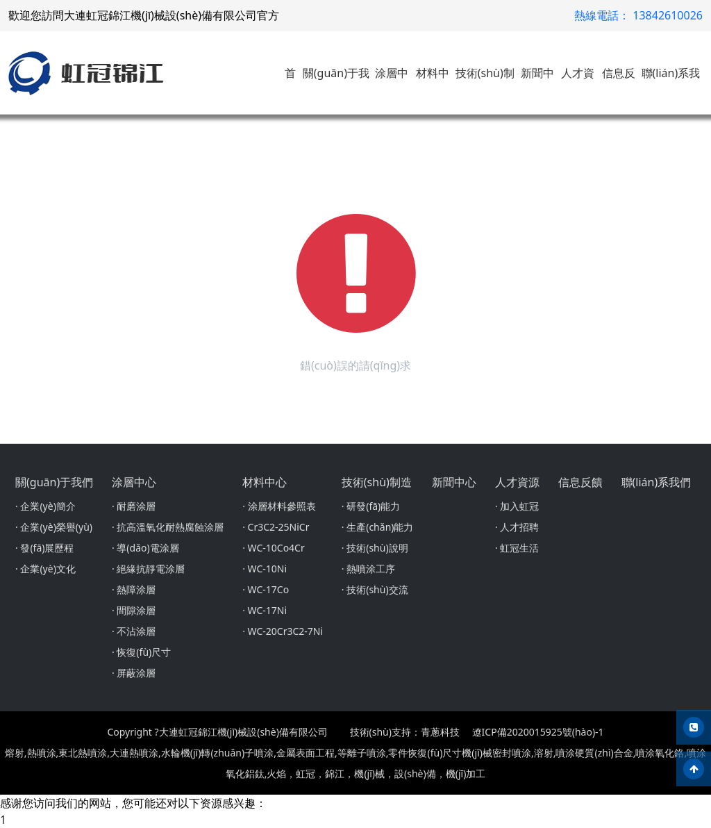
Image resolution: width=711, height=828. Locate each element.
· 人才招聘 (517, 526)
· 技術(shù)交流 (375, 589)
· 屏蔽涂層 (134, 672)
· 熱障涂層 (134, 589)
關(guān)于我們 (54, 482)
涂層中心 (134, 482)
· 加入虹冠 (517, 506)
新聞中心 (454, 482)
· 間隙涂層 (134, 610)
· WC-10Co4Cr (273, 547)
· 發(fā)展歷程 (44, 547)
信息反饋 (580, 482)
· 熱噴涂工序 (368, 568)
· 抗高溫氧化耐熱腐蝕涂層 (168, 526)
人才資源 (517, 482)
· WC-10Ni (264, 568)
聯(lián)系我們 (656, 482)
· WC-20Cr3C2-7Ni (282, 631)
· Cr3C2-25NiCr (275, 526)
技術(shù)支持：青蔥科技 (405, 731)
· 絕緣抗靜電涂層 (148, 568)
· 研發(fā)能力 (371, 506)
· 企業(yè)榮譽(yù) (53, 526)
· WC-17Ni (264, 610)
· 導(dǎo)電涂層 (145, 547)
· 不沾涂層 (134, 631)
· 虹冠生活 (517, 547)
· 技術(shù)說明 (375, 547)
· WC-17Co (265, 589)
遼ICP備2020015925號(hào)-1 (538, 731)
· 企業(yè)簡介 (45, 506)
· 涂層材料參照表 (278, 506)
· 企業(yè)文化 (45, 568)
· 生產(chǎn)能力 (378, 526)
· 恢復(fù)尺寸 (141, 652)
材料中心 (264, 482)
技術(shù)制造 (377, 482)
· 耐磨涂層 (134, 506)
